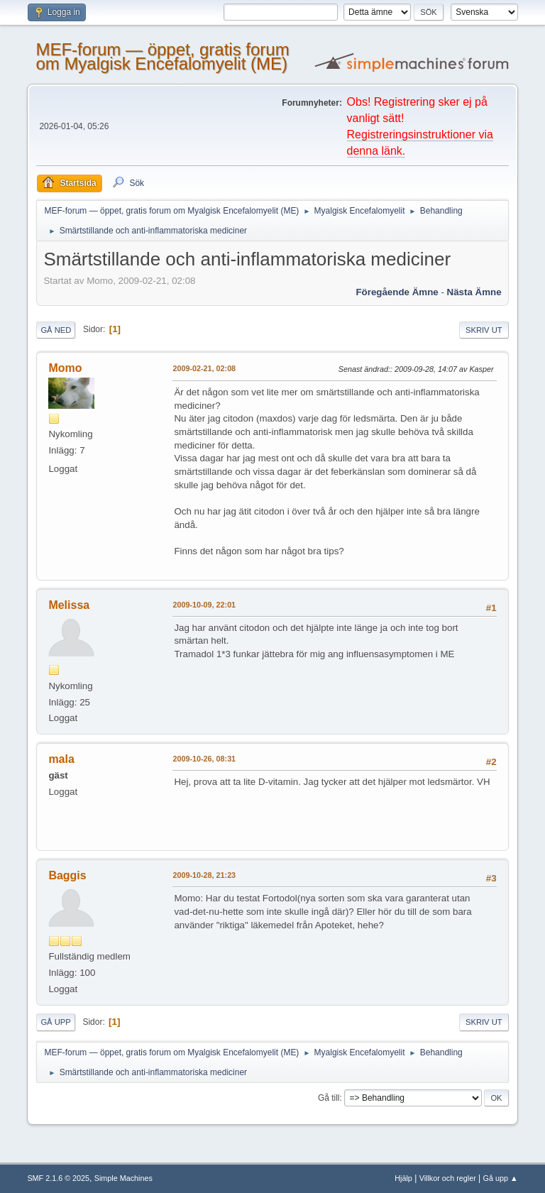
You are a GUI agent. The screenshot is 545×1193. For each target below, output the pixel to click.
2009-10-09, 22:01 (204, 604)
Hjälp (403, 1178)
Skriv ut (484, 330)
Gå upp (55, 1022)
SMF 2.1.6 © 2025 (58, 1178)
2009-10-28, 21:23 (204, 875)
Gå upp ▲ (500, 1178)
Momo (65, 368)
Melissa (68, 605)
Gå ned (55, 330)
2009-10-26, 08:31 (204, 758)
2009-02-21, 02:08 (204, 368)
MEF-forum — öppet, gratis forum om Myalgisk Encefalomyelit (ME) (162, 56)
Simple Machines (123, 1178)
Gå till (329, 1098)
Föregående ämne (397, 292)
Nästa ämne (474, 292)
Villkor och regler (447, 1178)
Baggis (67, 875)
